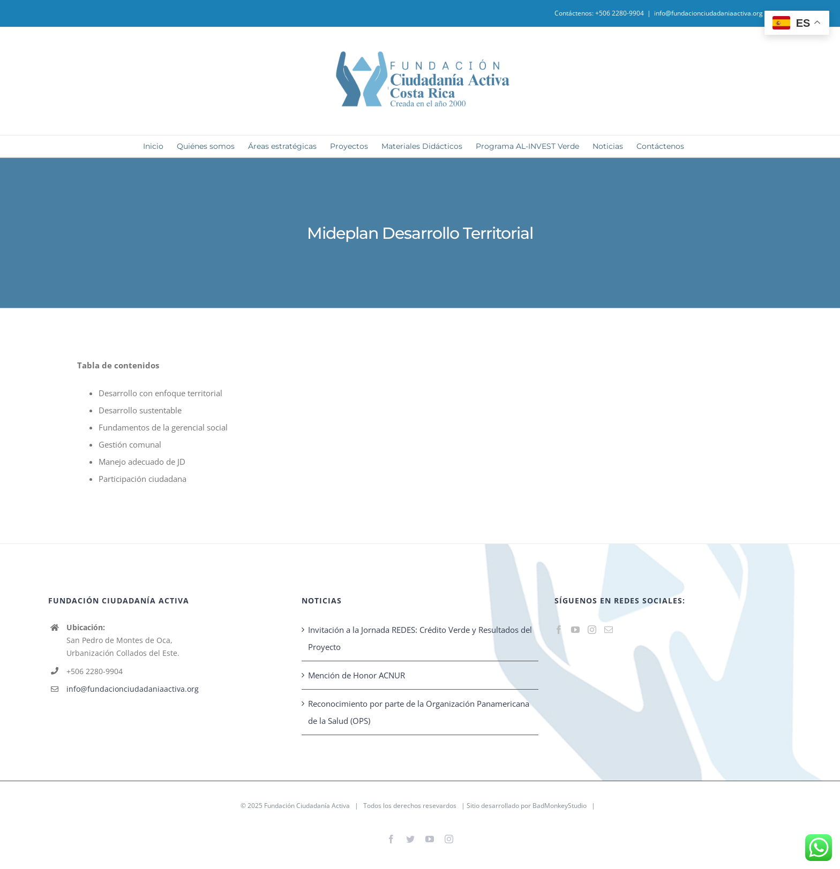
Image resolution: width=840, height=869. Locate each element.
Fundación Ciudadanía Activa (307, 805)
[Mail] (608, 629)
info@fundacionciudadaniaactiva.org (708, 13)
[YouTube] (575, 629)
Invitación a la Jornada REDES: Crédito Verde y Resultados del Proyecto (420, 638)
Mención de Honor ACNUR (356, 675)
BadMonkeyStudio (559, 805)
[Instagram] (592, 629)
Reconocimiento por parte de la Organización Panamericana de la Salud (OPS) (418, 712)
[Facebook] (558, 629)
